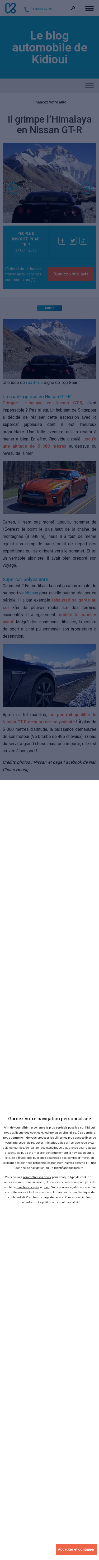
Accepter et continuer (76, 1549)
